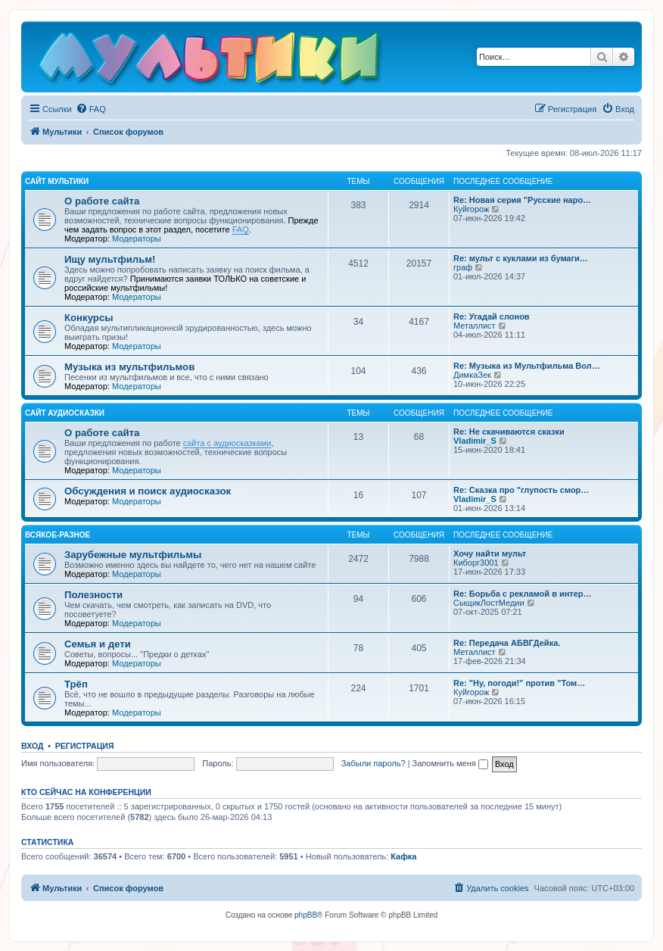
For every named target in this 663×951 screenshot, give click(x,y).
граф (462, 267)
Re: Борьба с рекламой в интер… (522, 593)
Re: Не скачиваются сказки (509, 431)
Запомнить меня (450, 763)
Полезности (93, 594)
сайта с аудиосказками (227, 442)
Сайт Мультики (57, 181)
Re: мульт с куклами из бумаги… (520, 258)
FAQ (240, 229)
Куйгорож (471, 209)
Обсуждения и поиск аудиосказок (147, 491)
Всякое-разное (57, 535)
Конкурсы (88, 317)
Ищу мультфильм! (109, 259)
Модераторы (136, 238)
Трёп (76, 684)
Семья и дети (97, 644)
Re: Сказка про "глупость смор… (521, 489)
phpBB (305, 915)
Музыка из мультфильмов (129, 367)
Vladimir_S (474, 440)
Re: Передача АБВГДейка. (506, 642)
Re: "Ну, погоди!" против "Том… (519, 683)
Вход (32, 745)
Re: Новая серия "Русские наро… (522, 199)
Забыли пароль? (373, 763)
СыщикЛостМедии (488, 602)
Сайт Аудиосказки (64, 413)
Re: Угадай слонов (491, 316)
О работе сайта (101, 201)
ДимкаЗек (472, 374)
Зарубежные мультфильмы (132, 554)
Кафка (403, 856)
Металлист (474, 325)
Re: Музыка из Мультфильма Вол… (526, 365)
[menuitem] (91, 109)
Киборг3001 (476, 562)
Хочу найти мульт (489, 553)
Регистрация (84, 745)
